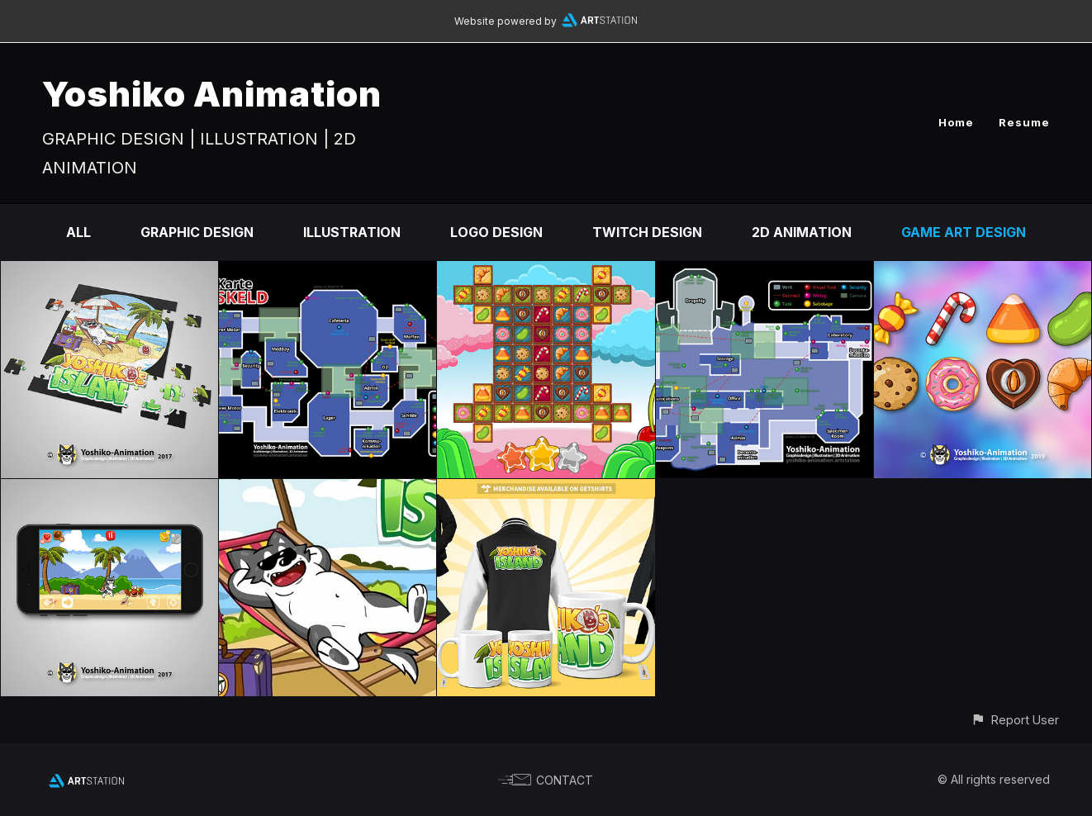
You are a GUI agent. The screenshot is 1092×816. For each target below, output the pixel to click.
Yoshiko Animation (212, 94)
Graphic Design (197, 232)
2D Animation (802, 232)
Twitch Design (647, 232)
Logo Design (496, 232)
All (78, 232)
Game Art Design (963, 232)
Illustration (352, 232)
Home (956, 122)
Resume (1024, 122)
